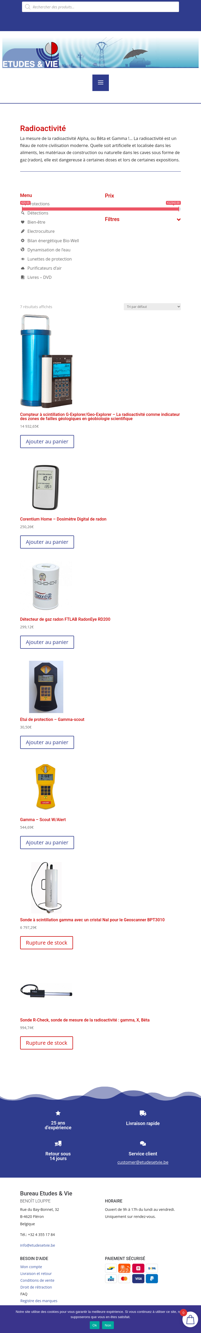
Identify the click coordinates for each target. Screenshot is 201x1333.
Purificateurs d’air (41, 268)
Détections (34, 213)
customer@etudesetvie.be (143, 1162)
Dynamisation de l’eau (45, 250)
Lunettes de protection (46, 259)
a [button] (100, 82)
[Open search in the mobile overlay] (100, 7)
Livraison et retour (36, 1273)
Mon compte (31, 1266)
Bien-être (33, 222)
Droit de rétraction (36, 1287)
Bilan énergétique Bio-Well (49, 241)
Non (108, 1325)
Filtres (143, 219)
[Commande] (152, 306)
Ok (94, 1325)
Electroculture (37, 231)
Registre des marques (38, 1300)
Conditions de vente (37, 1280)
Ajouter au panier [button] (47, 441)
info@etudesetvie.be (37, 1245)
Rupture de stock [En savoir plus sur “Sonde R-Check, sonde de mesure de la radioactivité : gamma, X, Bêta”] (46, 1042)
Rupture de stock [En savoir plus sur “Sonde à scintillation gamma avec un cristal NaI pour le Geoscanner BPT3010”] (46, 942)
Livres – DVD (36, 277)
